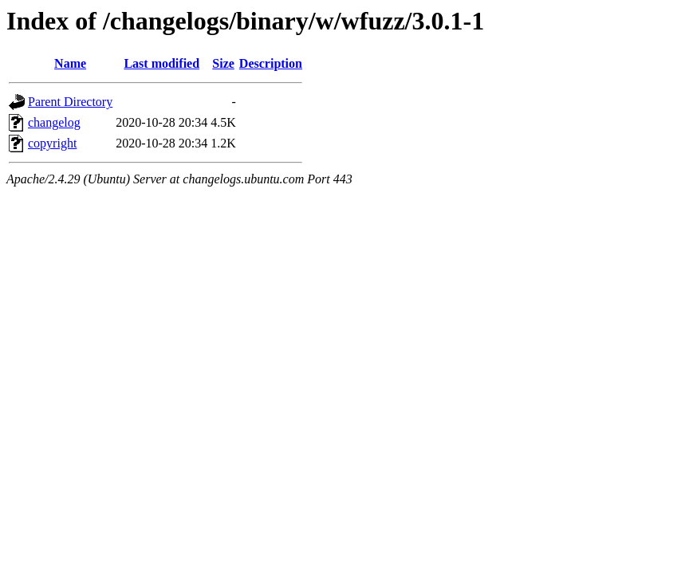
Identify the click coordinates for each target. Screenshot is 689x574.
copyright (52, 143)
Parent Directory (70, 101)
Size (223, 63)
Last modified (161, 63)
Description (270, 63)
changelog (54, 122)
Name (70, 63)
